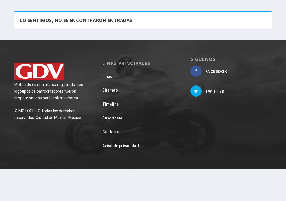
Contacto (111, 132)
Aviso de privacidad (120, 145)
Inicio (107, 76)
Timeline (110, 104)
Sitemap (110, 90)
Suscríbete (112, 118)
